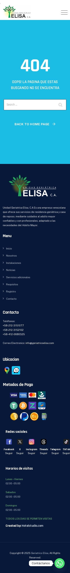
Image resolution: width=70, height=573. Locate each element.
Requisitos (12, 284)
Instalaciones (13, 263)
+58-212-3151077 (13, 325)
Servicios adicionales (18, 277)
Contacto (11, 298)
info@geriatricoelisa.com (40, 343)
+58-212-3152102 (13, 330)
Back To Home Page (32, 124)
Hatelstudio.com (32, 526)
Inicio (9, 248)
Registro (11, 291)
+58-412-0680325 (14, 334)
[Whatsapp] (60, 563)
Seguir (9, 453)
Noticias (10, 270)
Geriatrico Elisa (39, 553)
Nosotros (11, 255)
